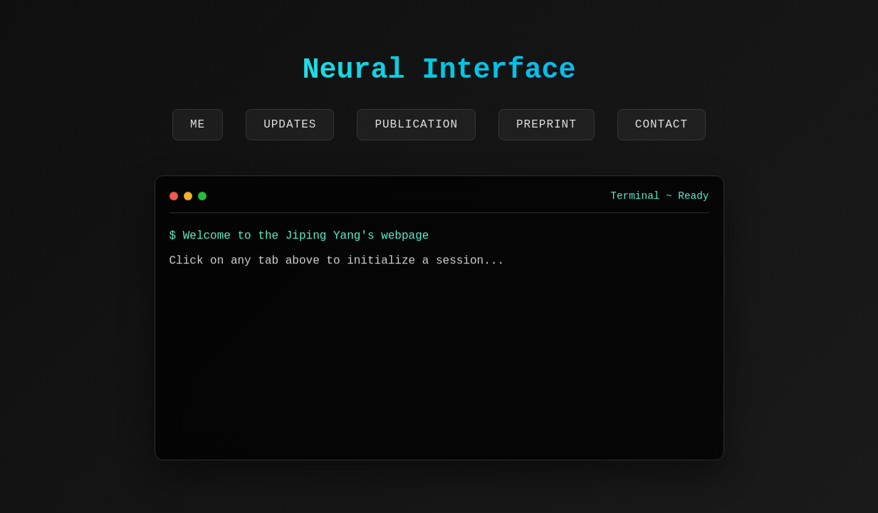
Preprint (546, 124)
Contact (661, 124)
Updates (289, 124)
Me (197, 124)
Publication (416, 124)
